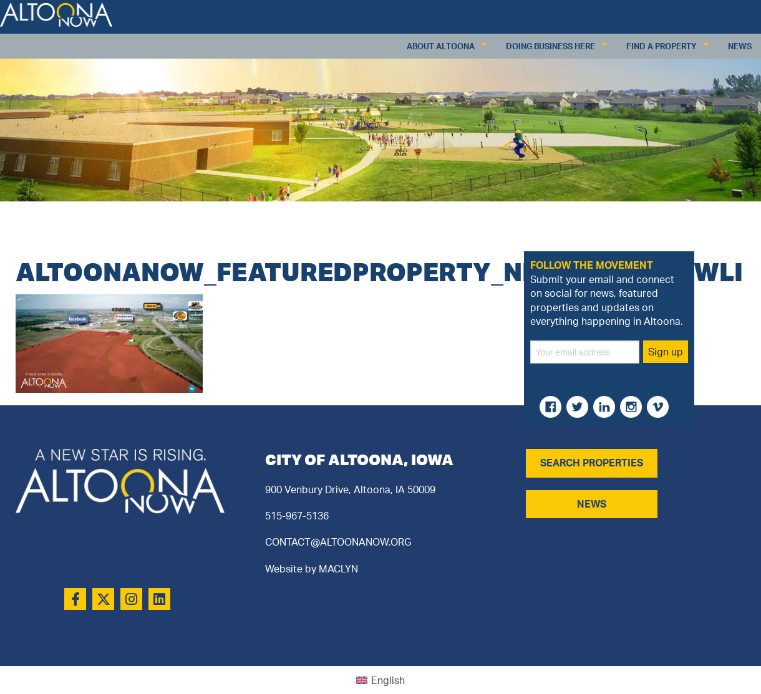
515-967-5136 (297, 515)
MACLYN (338, 568)
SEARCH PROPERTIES (591, 462)
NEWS (591, 504)
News (740, 46)
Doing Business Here (550, 46)
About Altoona (441, 46)
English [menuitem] (388, 680)
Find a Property (661, 46)
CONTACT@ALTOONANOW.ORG (338, 542)
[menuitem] (380, 680)
